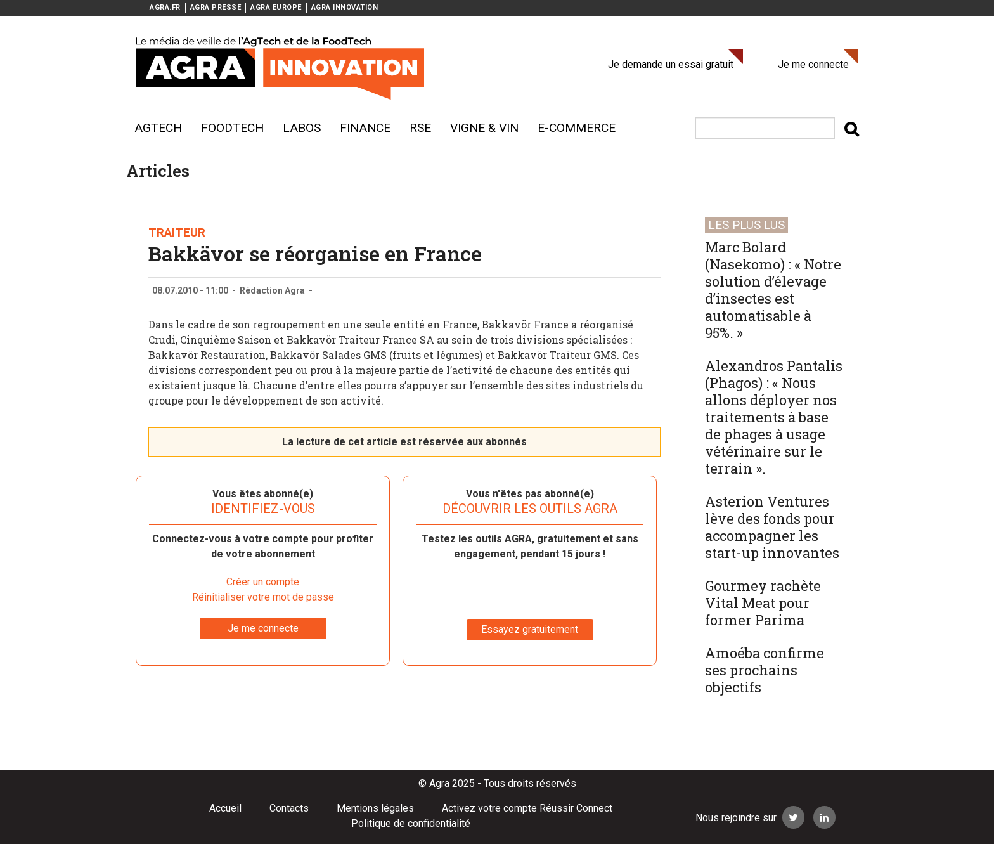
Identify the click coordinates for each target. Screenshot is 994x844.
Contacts (289, 808)
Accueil (225, 808)
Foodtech (232, 127)
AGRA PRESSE (216, 7)
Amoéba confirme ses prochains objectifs (764, 670)
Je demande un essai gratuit (670, 64)
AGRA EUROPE (276, 7)
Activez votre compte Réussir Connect (527, 808)
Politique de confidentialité (410, 823)
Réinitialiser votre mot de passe (263, 597)
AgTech (158, 127)
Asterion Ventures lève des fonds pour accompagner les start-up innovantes (772, 527)
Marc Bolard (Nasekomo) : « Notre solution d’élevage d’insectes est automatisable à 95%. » (773, 290)
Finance (365, 127)
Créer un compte (262, 582)
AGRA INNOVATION (344, 7)
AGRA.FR (165, 7)
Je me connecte (813, 64)
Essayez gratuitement (529, 629)
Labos (302, 127)
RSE (420, 127)
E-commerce (577, 127)
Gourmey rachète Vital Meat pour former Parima (763, 602)
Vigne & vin (484, 127)
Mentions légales (375, 808)
